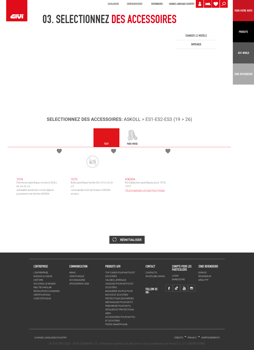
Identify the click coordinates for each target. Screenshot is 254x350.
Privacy (192, 337)
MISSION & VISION (43, 276)
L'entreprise (41, 272)
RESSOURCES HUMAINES (47, 291)
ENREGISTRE (178, 279)
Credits (178, 337)
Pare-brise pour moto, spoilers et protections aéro (119, 310)
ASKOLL (132, 119)
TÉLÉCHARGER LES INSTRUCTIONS (145, 190)
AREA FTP (203, 280)
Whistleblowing (155, 276)
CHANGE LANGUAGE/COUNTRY (181, 3)
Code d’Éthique (42, 298)
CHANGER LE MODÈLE (196, 35)
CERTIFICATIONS (42, 294)
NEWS (72, 272)
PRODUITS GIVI (112, 266)
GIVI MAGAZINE (77, 280)
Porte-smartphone (116, 324)
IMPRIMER (196, 44)
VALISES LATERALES (115, 280)
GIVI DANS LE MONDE (45, 283)
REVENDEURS (157, 3)
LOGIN (175, 275)
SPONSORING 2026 (79, 283)
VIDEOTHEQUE (76, 276)
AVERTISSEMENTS (210, 337)
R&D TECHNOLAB (43, 287)
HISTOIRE (38, 280)
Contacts (151, 272)
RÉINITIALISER (127, 240)
